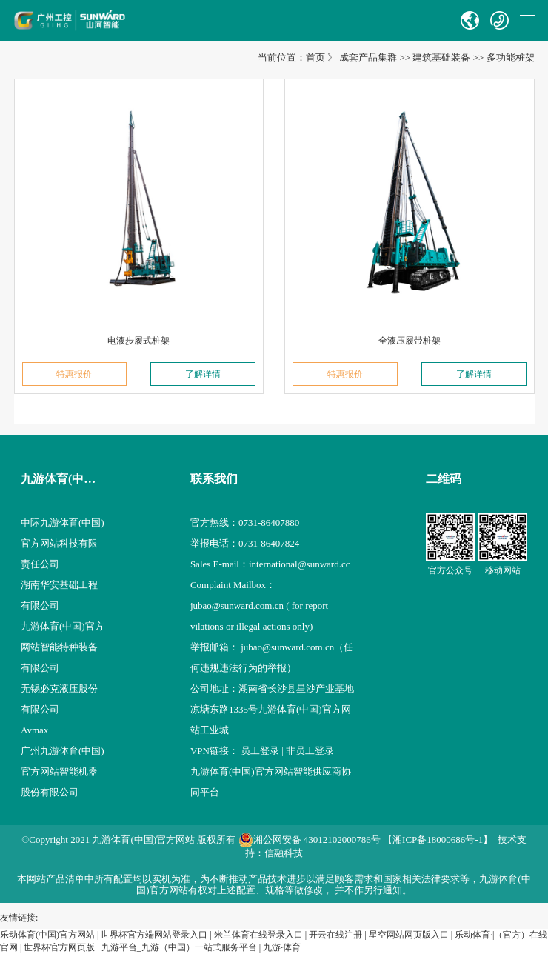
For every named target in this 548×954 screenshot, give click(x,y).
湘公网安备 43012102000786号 (309, 840)
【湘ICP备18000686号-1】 (437, 839)
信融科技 (283, 852)
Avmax (34, 729)
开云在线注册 (335, 935)
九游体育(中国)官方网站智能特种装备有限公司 (62, 647)
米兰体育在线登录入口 (258, 935)
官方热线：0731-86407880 (244, 522)
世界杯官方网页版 (59, 947)
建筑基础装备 (441, 57)
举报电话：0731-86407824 (244, 543)
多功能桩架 (511, 57)
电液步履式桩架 (138, 341)
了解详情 (203, 374)
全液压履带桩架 (409, 341)
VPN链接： (215, 750)
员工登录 (260, 750)
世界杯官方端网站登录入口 (154, 935)
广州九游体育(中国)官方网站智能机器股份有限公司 (62, 771)
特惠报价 (74, 374)
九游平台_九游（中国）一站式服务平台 (179, 947)
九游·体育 (282, 947)
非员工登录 (310, 750)
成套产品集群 (368, 57)
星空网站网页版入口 (409, 935)
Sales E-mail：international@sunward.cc (270, 564)
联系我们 (214, 479)
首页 (315, 57)
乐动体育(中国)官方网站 (47, 935)
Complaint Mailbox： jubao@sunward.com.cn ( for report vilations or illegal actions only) (259, 605)
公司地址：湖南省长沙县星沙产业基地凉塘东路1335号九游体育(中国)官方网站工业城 (272, 709)
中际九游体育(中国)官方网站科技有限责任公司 (62, 543)
